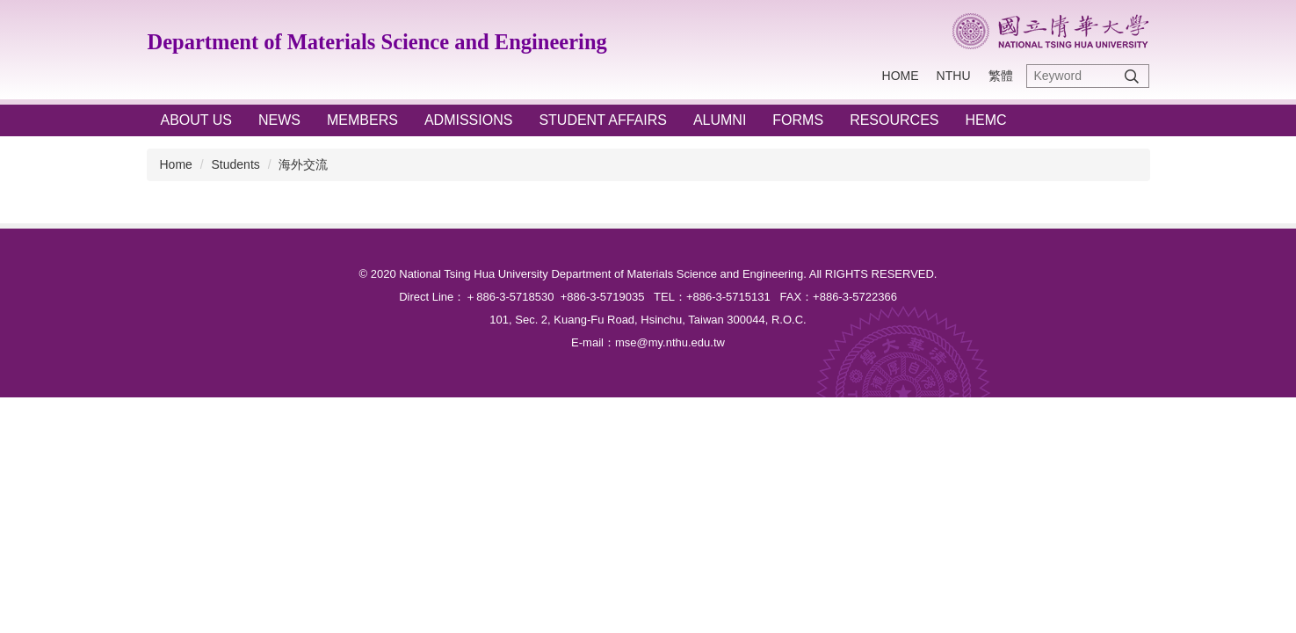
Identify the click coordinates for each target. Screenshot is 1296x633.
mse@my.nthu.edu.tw (670, 342)
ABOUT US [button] (197, 120)
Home (900, 76)
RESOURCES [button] (894, 120)
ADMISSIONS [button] (468, 120)
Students (236, 164)
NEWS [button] (279, 120)
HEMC (985, 120)
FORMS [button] (797, 120)
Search (1131, 76)
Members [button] (362, 120)
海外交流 (303, 164)
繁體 (1000, 76)
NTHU (954, 76)
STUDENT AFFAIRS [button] (603, 120)
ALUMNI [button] (719, 120)
